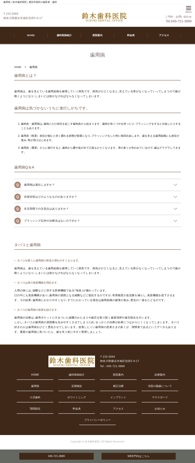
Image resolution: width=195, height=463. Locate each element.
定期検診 (76, 386)
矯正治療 (118, 386)
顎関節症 (35, 408)
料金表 (131, 35)
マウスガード (160, 397)
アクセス (164, 35)
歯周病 (35, 386)
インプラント (118, 397)
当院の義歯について (160, 386)
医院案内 (97, 35)
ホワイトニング (76, 397)
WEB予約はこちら (139, 456)
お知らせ (160, 408)
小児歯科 (35, 397)
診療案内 (160, 374)
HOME (31, 35)
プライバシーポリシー (97, 420)
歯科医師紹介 (64, 35)
